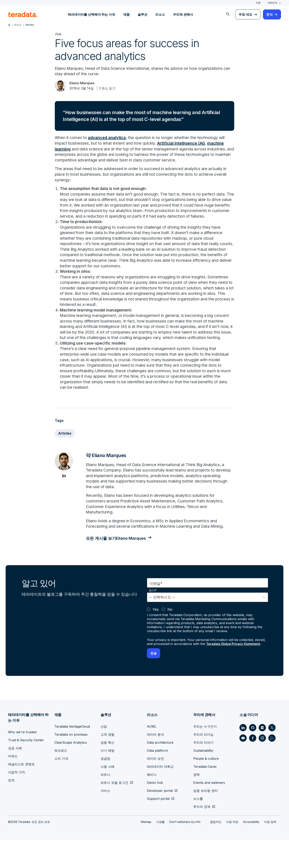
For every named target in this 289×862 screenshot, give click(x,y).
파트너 (105, 797)
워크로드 (60, 773)
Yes (156, 632)
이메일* (156, 606)
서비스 (105, 813)
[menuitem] (228, 14)
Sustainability (203, 773)
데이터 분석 (155, 757)
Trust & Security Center (26, 762)
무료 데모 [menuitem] (245, 14)
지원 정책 (270, 844)
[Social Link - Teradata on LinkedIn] (243, 749)
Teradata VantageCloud (72, 749)
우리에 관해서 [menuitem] (183, 14)
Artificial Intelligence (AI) (186, 144)
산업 (104, 749)
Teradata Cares (205, 789)
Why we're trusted (22, 754)
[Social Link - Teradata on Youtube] (243, 760)
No (169, 632)
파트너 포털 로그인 (114, 805)
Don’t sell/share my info (184, 844)
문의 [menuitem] (269, 14)
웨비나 (152, 797)
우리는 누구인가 (205, 749)
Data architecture (160, 765)
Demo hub (155, 805)
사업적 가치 (16, 794)
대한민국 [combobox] (272, 2)
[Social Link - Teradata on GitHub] (252, 749)
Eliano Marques (84, 83)
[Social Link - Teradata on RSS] (272, 760)
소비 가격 (61, 781)
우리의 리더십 (203, 757)
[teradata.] (23, 14)
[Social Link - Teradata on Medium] (262, 749)
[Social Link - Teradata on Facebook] (252, 760)
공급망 (105, 781)
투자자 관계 (201, 829)
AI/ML (151, 749)
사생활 (160, 844)
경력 (196, 797)
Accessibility (251, 844)
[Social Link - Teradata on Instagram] (262, 760)
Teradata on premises (71, 757)
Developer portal (160, 813)
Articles (65, 454)
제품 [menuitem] (126, 14)
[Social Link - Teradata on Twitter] (272, 749)
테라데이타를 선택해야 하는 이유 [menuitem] (91, 14)
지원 (258, 2)
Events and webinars (209, 805)
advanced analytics (108, 138)
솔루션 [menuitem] (142, 14)
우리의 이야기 (203, 765)
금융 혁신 (107, 765)
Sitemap (146, 844)
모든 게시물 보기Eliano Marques (118, 560)
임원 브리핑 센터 (205, 813)
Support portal (158, 821)
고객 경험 (107, 757)
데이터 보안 (155, 781)
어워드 (13, 778)
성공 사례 (15, 770)
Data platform (157, 773)
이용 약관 (232, 844)
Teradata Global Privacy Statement (234, 666)
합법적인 (215, 844)
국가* (153, 613)
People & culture (206, 781)
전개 (11, 802)
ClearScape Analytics (70, 765)
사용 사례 (107, 789)
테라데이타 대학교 (160, 789)
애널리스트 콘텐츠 (21, 786)
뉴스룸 (198, 821)
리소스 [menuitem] (160, 14)
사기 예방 (107, 773)
